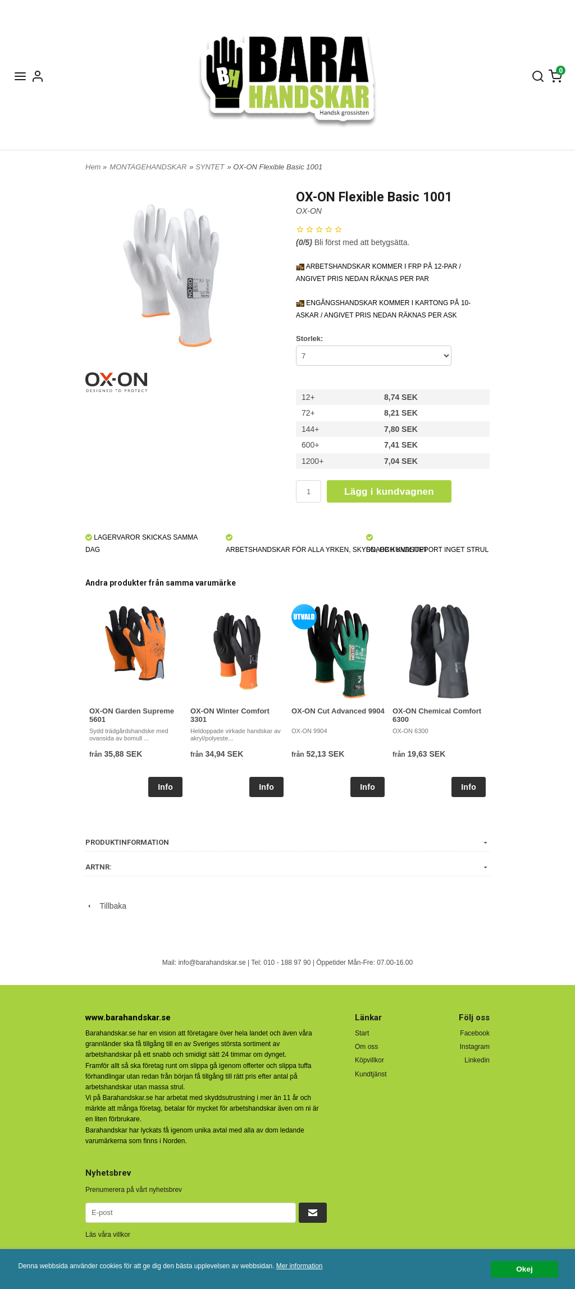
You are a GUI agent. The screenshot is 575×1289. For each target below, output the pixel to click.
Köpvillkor (369, 1060)
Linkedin (477, 1060)
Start (362, 1033)
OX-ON (309, 210)
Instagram (475, 1047)
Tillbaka (105, 905)
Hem (93, 167)
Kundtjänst (371, 1074)
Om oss (366, 1047)
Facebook (475, 1033)
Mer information (299, 1266)
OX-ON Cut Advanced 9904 (338, 711)
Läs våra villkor (107, 1235)
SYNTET (209, 167)
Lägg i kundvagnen (389, 491)
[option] (135, 700)
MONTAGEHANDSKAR (147, 167)
